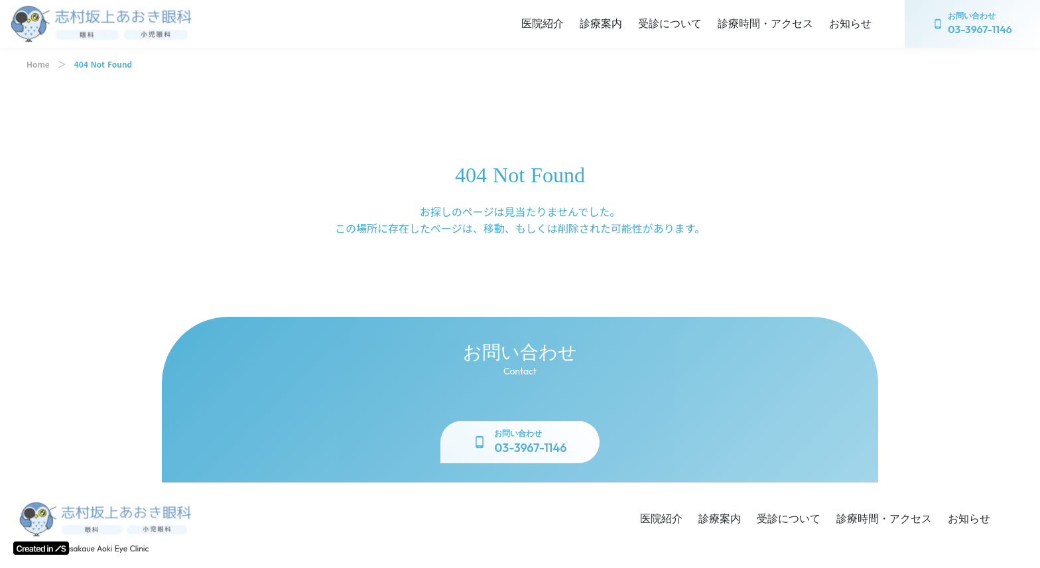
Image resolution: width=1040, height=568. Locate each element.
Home (38, 64)
